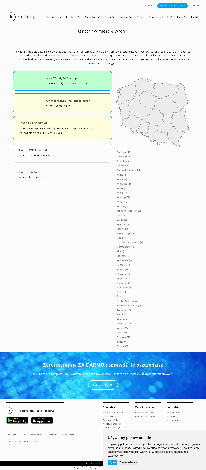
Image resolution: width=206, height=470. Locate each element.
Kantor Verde (28, 172)
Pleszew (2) (123, 256)
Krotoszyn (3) (124, 206)
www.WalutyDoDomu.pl (62, 78)
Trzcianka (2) (124, 310)
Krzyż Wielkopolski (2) (129, 211)
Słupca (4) (122, 278)
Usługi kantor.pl (111, 416)
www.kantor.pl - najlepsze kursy (68, 100)
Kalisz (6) (122, 174)
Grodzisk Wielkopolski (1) (131, 170)
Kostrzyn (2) (123, 197)
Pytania (171, 416)
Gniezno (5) (123, 165)
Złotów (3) (122, 346)
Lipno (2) (121, 215)
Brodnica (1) (123, 152)
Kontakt (195, 17)
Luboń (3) (122, 220)
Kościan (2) (123, 202)
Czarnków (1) (124, 161)
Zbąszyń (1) (123, 341)
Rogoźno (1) (123, 274)
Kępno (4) (122, 179)
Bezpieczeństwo (111, 420)
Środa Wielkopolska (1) (129, 301)
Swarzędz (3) (124, 283)
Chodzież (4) (124, 156)
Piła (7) (120, 251)
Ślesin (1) (122, 292)
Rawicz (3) (122, 269)
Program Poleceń (144, 413)
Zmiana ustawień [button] (128, 462)
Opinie (140, 17)
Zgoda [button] (112, 462)
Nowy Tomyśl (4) (126, 233)
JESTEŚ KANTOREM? (33, 123)
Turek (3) (122, 314)
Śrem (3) (121, 296)
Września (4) (123, 332)
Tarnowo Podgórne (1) (129, 305)
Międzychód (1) (125, 224)
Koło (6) (121, 188)
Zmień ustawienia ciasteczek (61, 435)
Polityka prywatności (32, 435)
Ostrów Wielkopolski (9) (130, 242)
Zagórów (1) (123, 337)
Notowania (173, 413)
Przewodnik (173, 420)
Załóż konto (100, 385)
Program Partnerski (145, 416)
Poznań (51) (123, 265)
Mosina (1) (122, 229)
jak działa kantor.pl (113, 413)
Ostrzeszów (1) (125, 247)
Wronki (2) (122, 328)
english (196, 5)
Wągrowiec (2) (124, 319)
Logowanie (148, 5)
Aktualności (125, 17)
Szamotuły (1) (124, 287)
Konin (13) (122, 192)
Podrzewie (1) (124, 260)
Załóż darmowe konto (172, 5)
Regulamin (11, 435)
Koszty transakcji (112, 424)
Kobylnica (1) (124, 183)
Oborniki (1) (123, 238)
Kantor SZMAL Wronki (33, 150)
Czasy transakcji (111, 427)
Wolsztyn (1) (124, 323)
